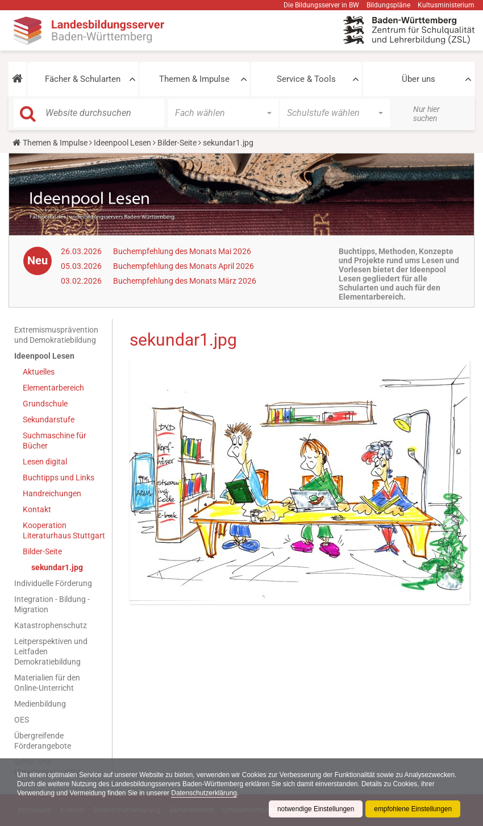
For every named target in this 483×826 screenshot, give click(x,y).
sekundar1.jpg (57, 567)
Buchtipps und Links (58, 477)
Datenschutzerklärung (250, 793)
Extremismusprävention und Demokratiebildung (56, 334)
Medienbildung (40, 703)
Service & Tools (306, 79)
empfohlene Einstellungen (412, 809)
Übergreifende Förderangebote (42, 740)
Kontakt (37, 509)
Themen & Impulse (194, 79)
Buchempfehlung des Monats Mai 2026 (182, 251)
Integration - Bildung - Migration (52, 604)
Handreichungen (52, 493)
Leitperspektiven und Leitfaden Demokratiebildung (51, 651)
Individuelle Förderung (53, 583)
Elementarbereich (53, 387)
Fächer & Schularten (82, 79)
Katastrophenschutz (50, 625)
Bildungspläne (388, 5)
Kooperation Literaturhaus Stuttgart (64, 530)
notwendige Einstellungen (314, 809)
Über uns (418, 79)
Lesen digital (45, 461)
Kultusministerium (446, 5)
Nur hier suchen (426, 114)
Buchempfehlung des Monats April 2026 (183, 266)
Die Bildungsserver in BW (321, 5)
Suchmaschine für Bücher (54, 440)
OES (21, 719)
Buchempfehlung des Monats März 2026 (184, 280)
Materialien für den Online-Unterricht (47, 682)
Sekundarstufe (48, 419)
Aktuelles (39, 371)
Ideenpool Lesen (122, 142)
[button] (18, 79)
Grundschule (45, 403)
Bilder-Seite (177, 142)
